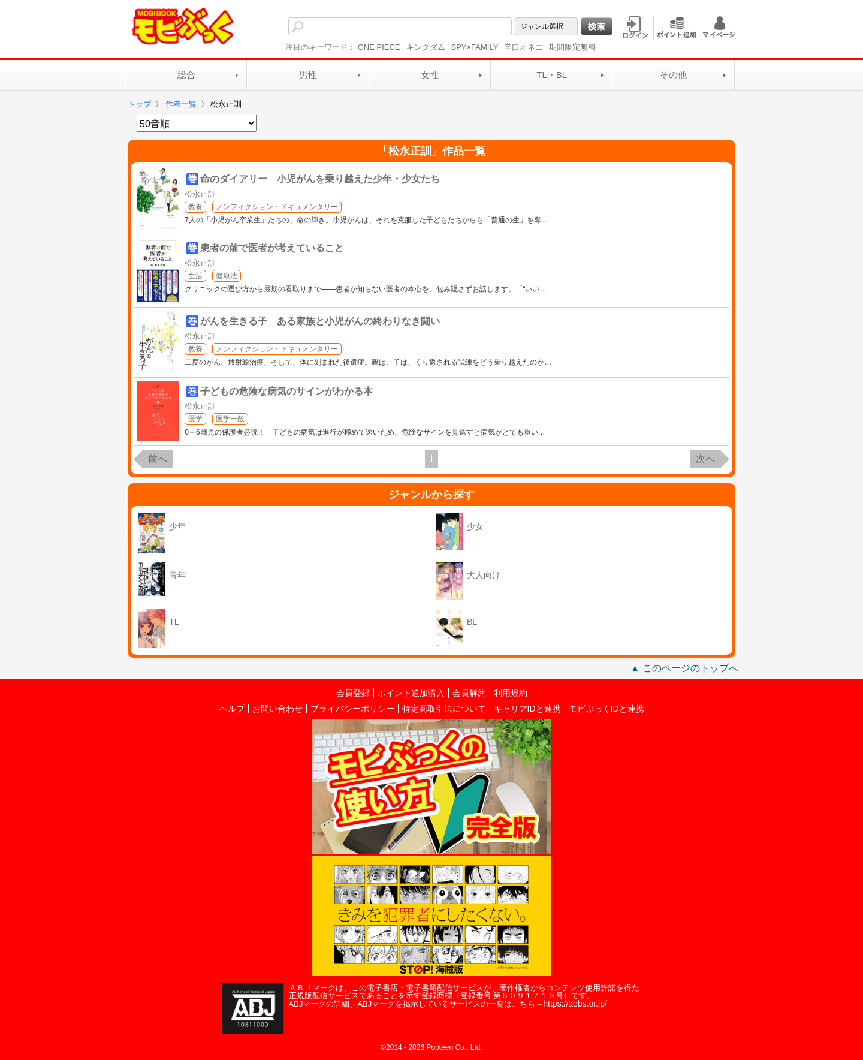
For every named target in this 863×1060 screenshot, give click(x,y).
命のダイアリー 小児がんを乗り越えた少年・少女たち (320, 179)
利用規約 (510, 693)
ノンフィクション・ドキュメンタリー (277, 207)
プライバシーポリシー (352, 708)
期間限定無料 (572, 47)
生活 (195, 276)
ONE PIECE (379, 47)
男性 (308, 75)
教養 (195, 207)
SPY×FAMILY (475, 47)
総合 (186, 75)
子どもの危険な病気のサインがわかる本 (286, 391)
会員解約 (469, 693)
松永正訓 (200, 193)
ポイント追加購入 (411, 693)
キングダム (425, 47)
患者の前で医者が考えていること (272, 248)
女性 (430, 75)
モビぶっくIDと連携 (606, 708)
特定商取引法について (444, 708)
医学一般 (230, 419)
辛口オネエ (523, 47)
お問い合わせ (277, 708)
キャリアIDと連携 (527, 708)
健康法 (226, 276)
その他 (673, 75)
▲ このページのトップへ (684, 668)
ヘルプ (232, 708)
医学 (195, 419)
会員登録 (353, 693)
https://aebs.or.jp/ (575, 1003)
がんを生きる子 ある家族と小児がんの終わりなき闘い (320, 321)
